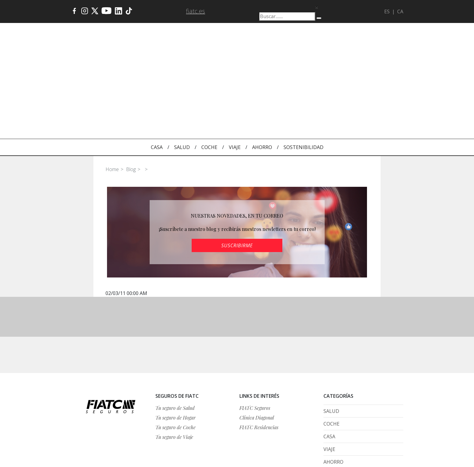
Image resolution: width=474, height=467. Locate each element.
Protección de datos (385, 426)
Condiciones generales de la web (373, 419)
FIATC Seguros (254, 323)
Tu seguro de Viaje (174, 352)
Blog (131, 84)
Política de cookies (384, 444)
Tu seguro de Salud (175, 323)
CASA (157, 62)
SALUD (182, 62)
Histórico (395, 432)
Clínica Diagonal (256, 332)
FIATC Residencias (258, 342)
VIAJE (235, 62)
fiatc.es (195, 11)
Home (112, 84)
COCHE (209, 62)
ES (387, 11)
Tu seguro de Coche (175, 342)
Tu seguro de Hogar (175, 332)
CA (400, 11)
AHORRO (262, 62)
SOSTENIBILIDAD (303, 62)
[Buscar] (319, 18)
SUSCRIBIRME (237, 160)
